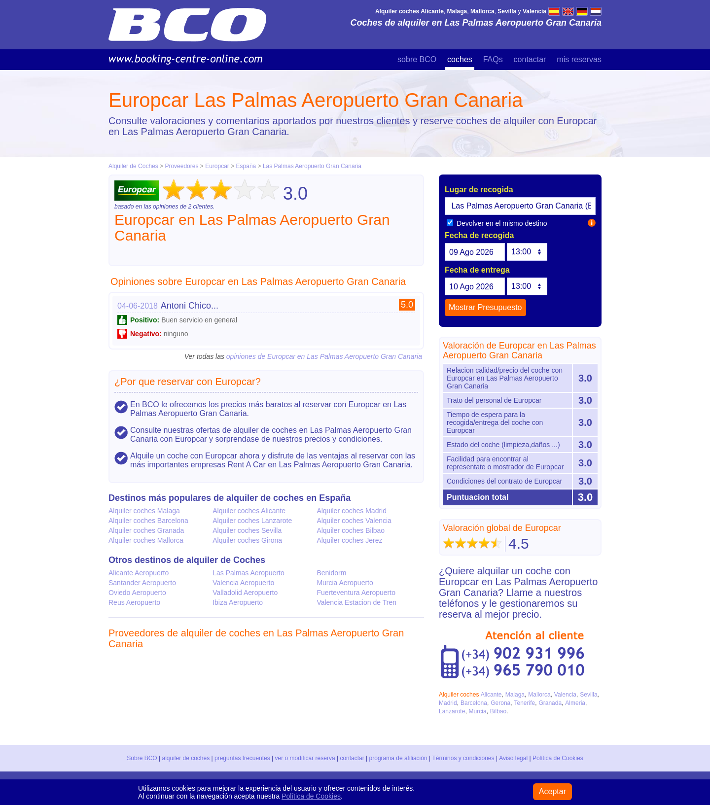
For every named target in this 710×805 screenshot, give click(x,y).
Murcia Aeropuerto (345, 583)
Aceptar (552, 791)
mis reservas (579, 59)
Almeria (575, 703)
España (247, 166)
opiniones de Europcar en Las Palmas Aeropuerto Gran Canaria (324, 356)
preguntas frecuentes (242, 758)
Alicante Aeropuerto (138, 573)
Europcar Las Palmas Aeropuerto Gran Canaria (315, 100)
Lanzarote (452, 711)
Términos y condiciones (463, 758)
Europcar (217, 166)
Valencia (565, 694)
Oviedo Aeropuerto (137, 592)
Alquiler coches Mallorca (145, 540)
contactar (530, 59)
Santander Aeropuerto (142, 583)
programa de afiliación (398, 758)
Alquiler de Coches (133, 166)
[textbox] (520, 206)
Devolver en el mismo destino (497, 223)
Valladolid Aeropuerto (245, 592)
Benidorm (331, 573)
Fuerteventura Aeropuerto (356, 592)
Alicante (491, 694)
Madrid (448, 703)
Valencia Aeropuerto (243, 583)
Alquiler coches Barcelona (148, 521)
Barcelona (474, 703)
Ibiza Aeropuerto (238, 602)
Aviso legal (513, 758)
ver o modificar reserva (305, 758)
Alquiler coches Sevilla (247, 530)
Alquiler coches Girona (247, 540)
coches (459, 59)
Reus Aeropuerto (134, 602)
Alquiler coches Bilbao (351, 530)
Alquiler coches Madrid (352, 511)
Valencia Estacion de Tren (356, 602)
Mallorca (539, 694)
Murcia (478, 711)
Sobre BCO (142, 758)
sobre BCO (416, 59)
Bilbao (498, 711)
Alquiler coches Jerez (349, 540)
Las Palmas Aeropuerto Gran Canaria (312, 166)
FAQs (493, 59)
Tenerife (524, 703)
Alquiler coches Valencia (354, 521)
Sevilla (588, 694)
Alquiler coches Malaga (144, 511)
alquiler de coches (186, 758)
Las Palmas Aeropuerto (248, 573)
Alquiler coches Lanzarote (252, 521)
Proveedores (181, 166)
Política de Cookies (557, 758)
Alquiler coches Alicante (249, 511)
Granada (550, 703)
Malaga (515, 694)
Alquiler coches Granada (146, 530)
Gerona (500, 703)
